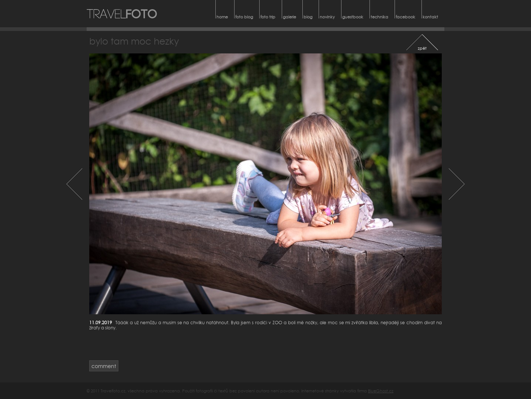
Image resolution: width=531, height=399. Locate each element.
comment (103, 366)
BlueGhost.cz (380, 390)
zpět (422, 48)
